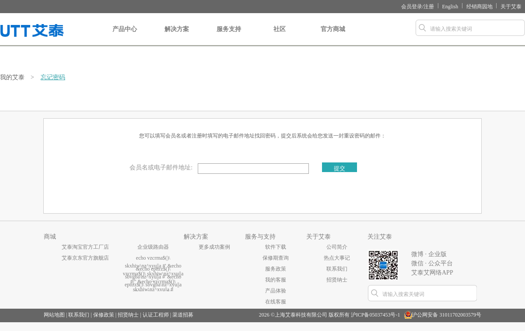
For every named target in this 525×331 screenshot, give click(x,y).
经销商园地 (479, 7)
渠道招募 (182, 315)
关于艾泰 (511, 7)
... (153, 280)
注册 (429, 7)
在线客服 (275, 302)
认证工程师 (156, 315)
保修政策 (103, 315)
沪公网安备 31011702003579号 (446, 315)
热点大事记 (337, 258)
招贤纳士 (336, 280)
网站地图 (54, 315)
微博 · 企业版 (429, 254)
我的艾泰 (12, 77)
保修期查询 (275, 258)
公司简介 (336, 247)
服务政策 (275, 269)
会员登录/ (412, 7)
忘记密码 (53, 77)
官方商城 (333, 36)
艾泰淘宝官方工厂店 (85, 247)
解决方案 (177, 36)
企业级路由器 (153, 247)
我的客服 (275, 280)
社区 (279, 36)
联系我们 (336, 269)
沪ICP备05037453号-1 (375, 315)
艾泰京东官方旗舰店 (85, 258)
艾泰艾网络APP (432, 272)
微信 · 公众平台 (432, 263)
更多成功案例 (214, 247)
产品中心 (125, 36)
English (450, 7)
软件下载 (275, 247)
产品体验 (275, 291)
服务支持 (229, 36)
